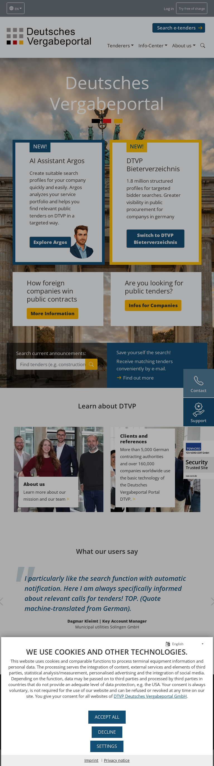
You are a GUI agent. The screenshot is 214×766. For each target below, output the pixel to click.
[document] (107, 677)
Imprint (91, 760)
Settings (107, 746)
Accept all (107, 717)
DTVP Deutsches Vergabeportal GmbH (150, 696)
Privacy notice (117, 760)
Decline (107, 732)
